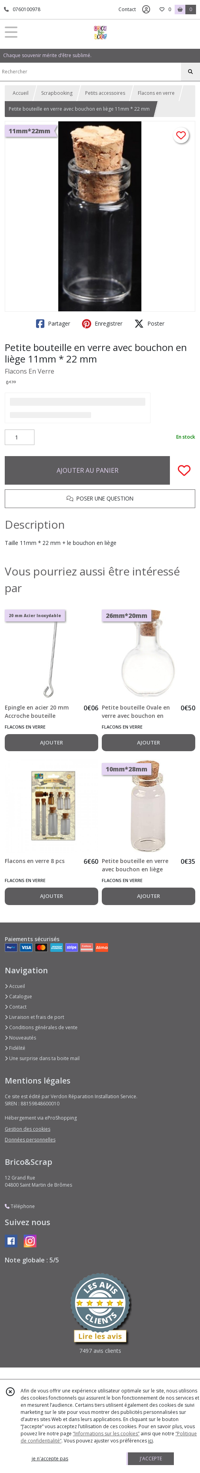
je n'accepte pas (50, 1458)
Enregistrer (102, 323)
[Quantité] (19, 437)
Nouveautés (20, 1037)
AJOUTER (51, 742)
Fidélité (15, 1048)
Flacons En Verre (29, 371)
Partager (53, 323)
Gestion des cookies (27, 1129)
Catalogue (18, 996)
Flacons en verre (156, 93)
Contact (127, 9)
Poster (149, 323)
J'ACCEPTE (151, 1458)
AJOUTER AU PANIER (87, 470)
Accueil (21, 93)
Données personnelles (30, 1139)
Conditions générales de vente (41, 1027)
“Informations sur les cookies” (106, 1433)
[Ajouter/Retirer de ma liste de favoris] (184, 470)
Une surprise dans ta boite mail (42, 1058)
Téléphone (20, 1206)
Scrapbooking (56, 93)
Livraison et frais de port (34, 1017)
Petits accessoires (105, 93)
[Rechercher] (190, 72)
